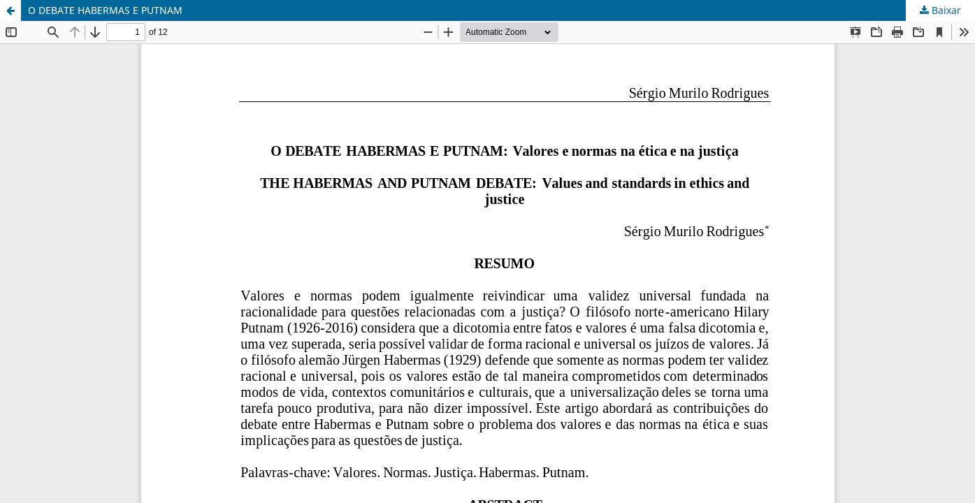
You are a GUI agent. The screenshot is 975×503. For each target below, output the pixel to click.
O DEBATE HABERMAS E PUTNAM (105, 10)
